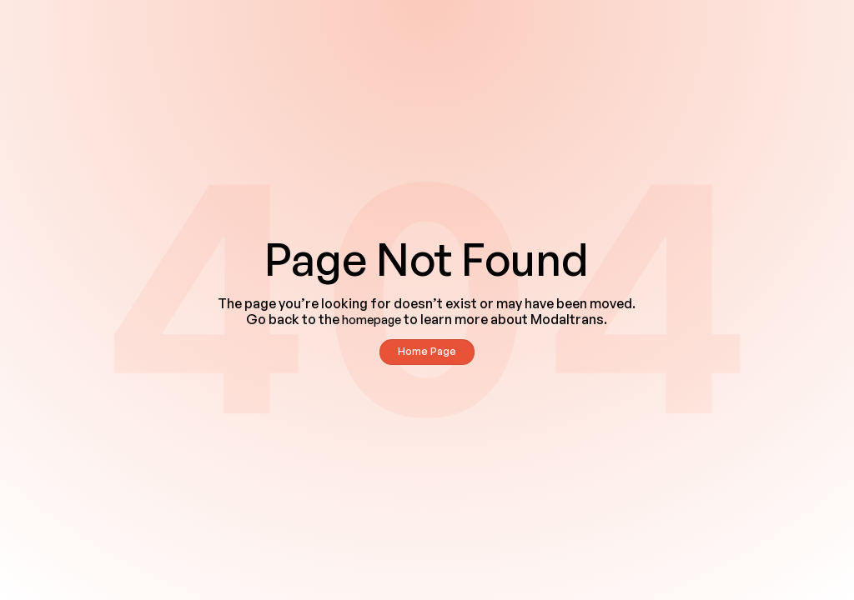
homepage (371, 319)
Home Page (427, 351)
